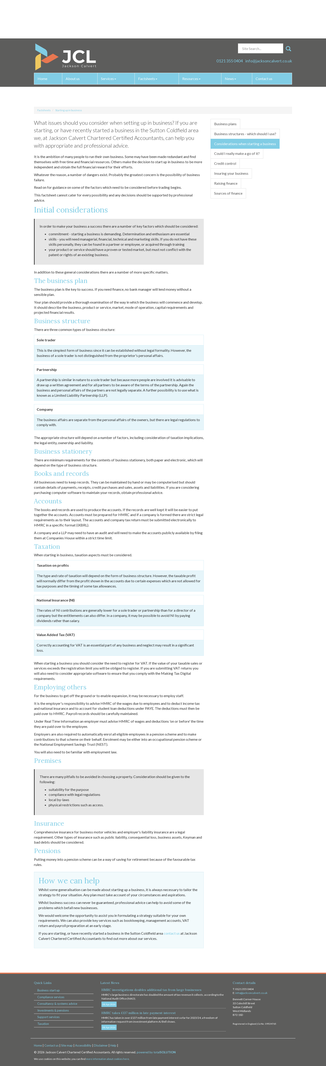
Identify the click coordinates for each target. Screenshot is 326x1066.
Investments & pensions (53, 1010)
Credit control (225, 163)
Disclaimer (101, 1045)
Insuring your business (231, 173)
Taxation (43, 1024)
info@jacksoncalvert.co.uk (268, 22)
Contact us (264, 40)
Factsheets (147, 40)
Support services (48, 1017)
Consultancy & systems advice (57, 1003)
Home (42, 40)
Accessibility (83, 1045)
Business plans (225, 124)
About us (73, 40)
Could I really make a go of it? (237, 153)
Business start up (48, 990)
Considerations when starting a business (245, 144)
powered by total (156, 1052)
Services (108, 40)
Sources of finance (228, 193)
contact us (172, 933)
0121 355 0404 (229, 22)
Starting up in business (68, 110)
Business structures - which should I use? (245, 134)
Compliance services (50, 997)
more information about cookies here (107, 1058)
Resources (191, 40)
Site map (67, 1045)
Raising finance (225, 183)
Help (113, 1045)
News (230, 40)
